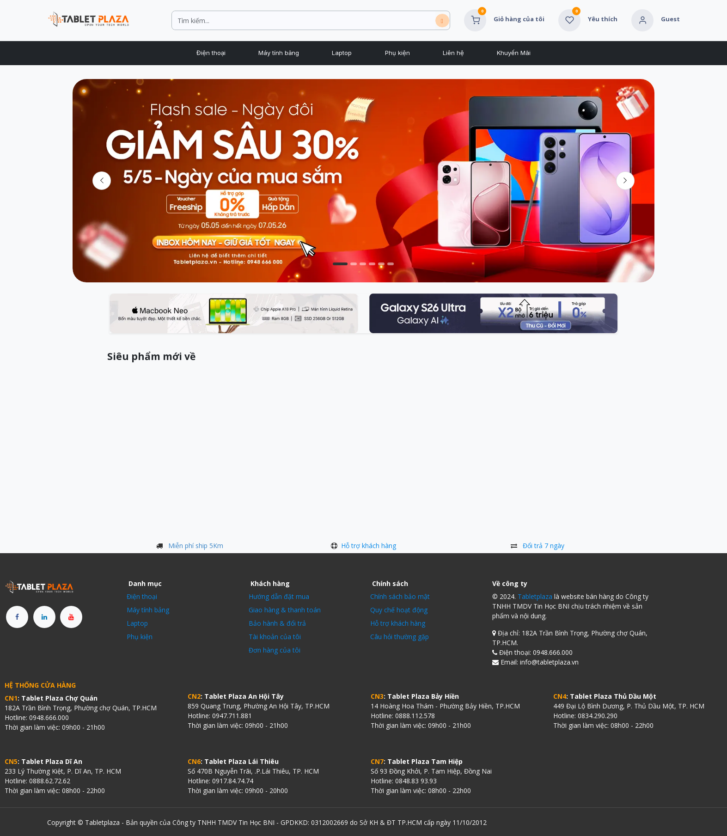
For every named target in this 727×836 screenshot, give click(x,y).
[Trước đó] (102, 181)
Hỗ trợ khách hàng (368, 545)
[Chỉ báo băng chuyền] (340, 263)
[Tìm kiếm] (442, 20)
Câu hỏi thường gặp (399, 636)
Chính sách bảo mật (400, 596)
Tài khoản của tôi (275, 636)
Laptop (137, 623)
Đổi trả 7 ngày (543, 545)
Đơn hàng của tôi (274, 650)
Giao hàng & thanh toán (285, 609)
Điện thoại (142, 596)
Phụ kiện (140, 636)
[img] (625, 181)
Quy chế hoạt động (399, 609)
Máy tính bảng (148, 609)
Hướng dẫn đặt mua (279, 596)
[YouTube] (71, 617)
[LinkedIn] (44, 617)
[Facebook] (17, 617)
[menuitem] (210, 53)
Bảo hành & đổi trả (277, 623)
